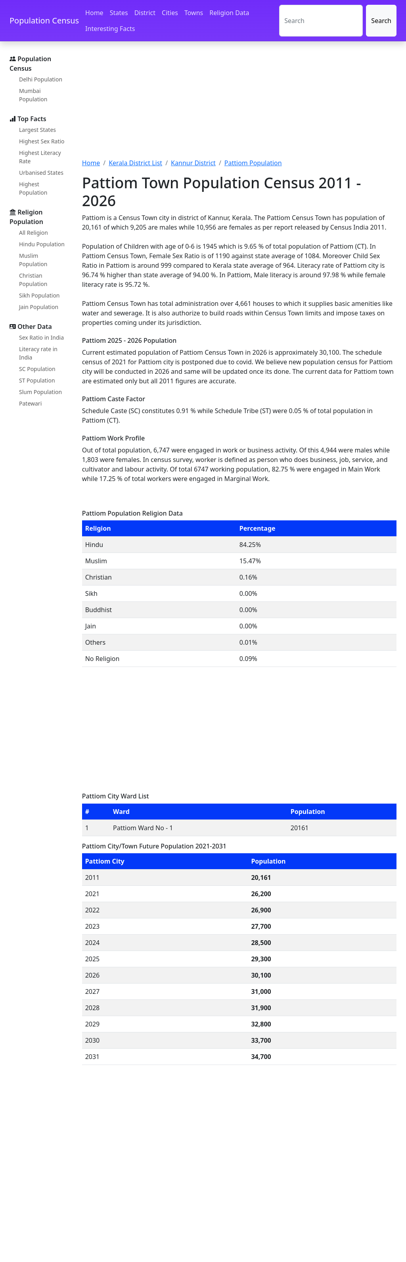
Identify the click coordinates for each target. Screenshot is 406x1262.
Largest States (37, 129)
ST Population (37, 380)
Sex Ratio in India (41, 337)
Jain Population (38, 307)
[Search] (321, 21)
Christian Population (33, 280)
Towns (193, 12)
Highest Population (33, 188)
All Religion (33, 232)
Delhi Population (40, 79)
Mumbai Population (33, 95)
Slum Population (40, 392)
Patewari (30, 403)
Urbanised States (41, 172)
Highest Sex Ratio (42, 141)
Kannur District (193, 162)
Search (381, 20)
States (119, 12)
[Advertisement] (239, 104)
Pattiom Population (253, 162)
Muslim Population (33, 260)
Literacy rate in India (38, 353)
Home (94, 12)
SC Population (37, 369)
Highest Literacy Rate (40, 157)
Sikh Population (39, 295)
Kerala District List (135, 162)
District (144, 12)
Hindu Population (42, 244)
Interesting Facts (110, 28)
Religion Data (229, 12)
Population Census (44, 20)
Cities (170, 12)
